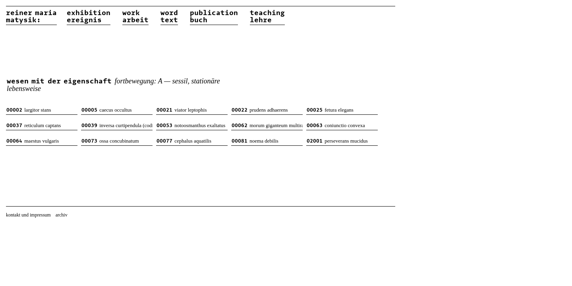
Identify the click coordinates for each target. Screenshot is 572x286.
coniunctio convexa (336, 125)
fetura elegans (330, 110)
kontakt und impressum (28, 215)
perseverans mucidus (337, 141)
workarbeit (135, 17)
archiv (62, 215)
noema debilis (255, 141)
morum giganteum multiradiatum (267, 125)
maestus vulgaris (32, 141)
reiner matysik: (31, 17)
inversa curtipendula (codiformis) (117, 125)
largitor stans (28, 110)
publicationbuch (214, 17)
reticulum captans (33, 125)
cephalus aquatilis (184, 141)
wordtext (169, 17)
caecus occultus (106, 110)
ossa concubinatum (110, 141)
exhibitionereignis (88, 17)
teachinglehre (267, 17)
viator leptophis (182, 110)
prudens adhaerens (260, 110)
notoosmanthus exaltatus (191, 125)
